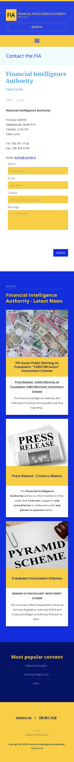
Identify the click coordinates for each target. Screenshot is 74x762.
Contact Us (24, 717)
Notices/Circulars (36, 665)
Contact (20, 100)
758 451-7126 (47, 717)
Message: (14, 207)
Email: (11, 178)
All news (11, 286)
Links (36, 683)
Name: (12, 164)
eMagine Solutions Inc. (37, 734)
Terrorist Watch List (36, 674)
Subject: (13, 193)
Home (9, 100)
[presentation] (38, 239)
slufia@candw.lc (25, 157)
